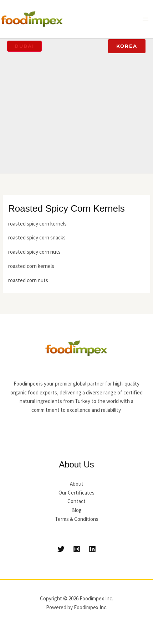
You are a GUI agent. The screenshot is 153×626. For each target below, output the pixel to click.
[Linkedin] (92, 549)
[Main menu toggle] (145, 19)
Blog (76, 510)
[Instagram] (76, 549)
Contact (76, 501)
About (76, 483)
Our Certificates (76, 492)
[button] (24, 46)
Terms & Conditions (76, 519)
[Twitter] (61, 549)
